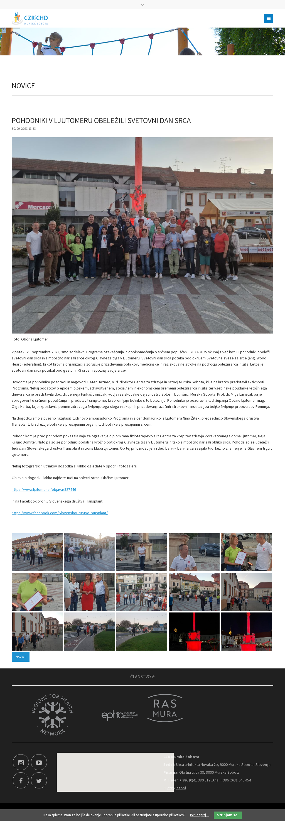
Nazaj (21, 657)
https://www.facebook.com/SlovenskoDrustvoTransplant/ (60, 512)
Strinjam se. (228, 815)
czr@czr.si (176, 787)
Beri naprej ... (199, 815)
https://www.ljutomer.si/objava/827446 (44, 489)
